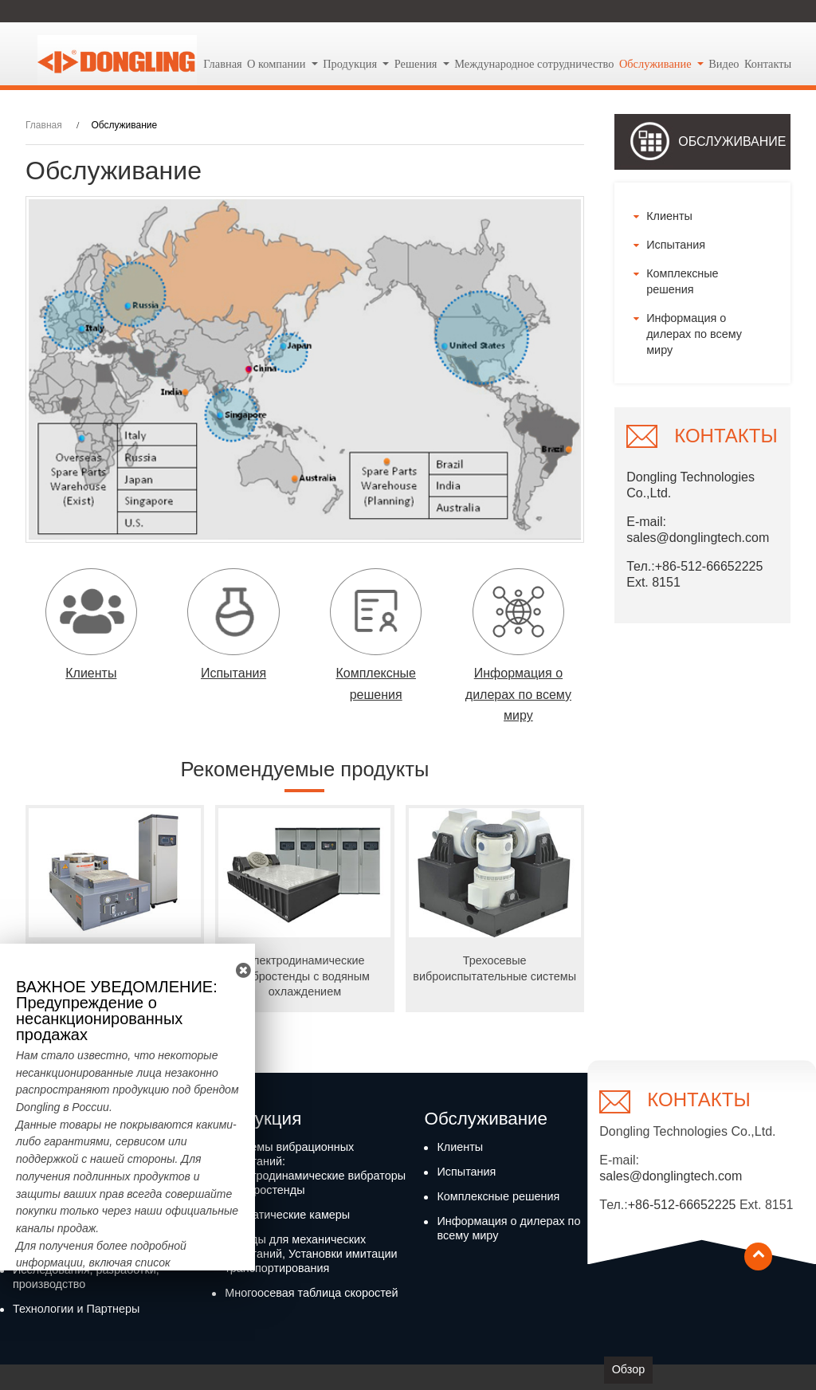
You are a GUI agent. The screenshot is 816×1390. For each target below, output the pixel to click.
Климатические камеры (287, 1214)
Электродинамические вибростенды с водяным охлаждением (305, 976)
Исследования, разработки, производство (86, 1276)
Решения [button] (417, 63)
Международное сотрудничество (534, 63)
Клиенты (669, 216)
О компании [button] (277, 63)
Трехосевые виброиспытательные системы (494, 968)
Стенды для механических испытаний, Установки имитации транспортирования (311, 1253)
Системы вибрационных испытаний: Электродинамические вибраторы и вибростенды (315, 1168)
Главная (222, 63)
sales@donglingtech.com (697, 537)
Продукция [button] (351, 63)
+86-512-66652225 (682, 1204)
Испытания (675, 244)
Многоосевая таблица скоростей (311, 1292)
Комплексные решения (682, 281)
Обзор (628, 1369)
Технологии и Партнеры (76, 1308)
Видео (723, 63)
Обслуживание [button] (656, 63)
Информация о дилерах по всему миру (694, 334)
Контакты (767, 63)
